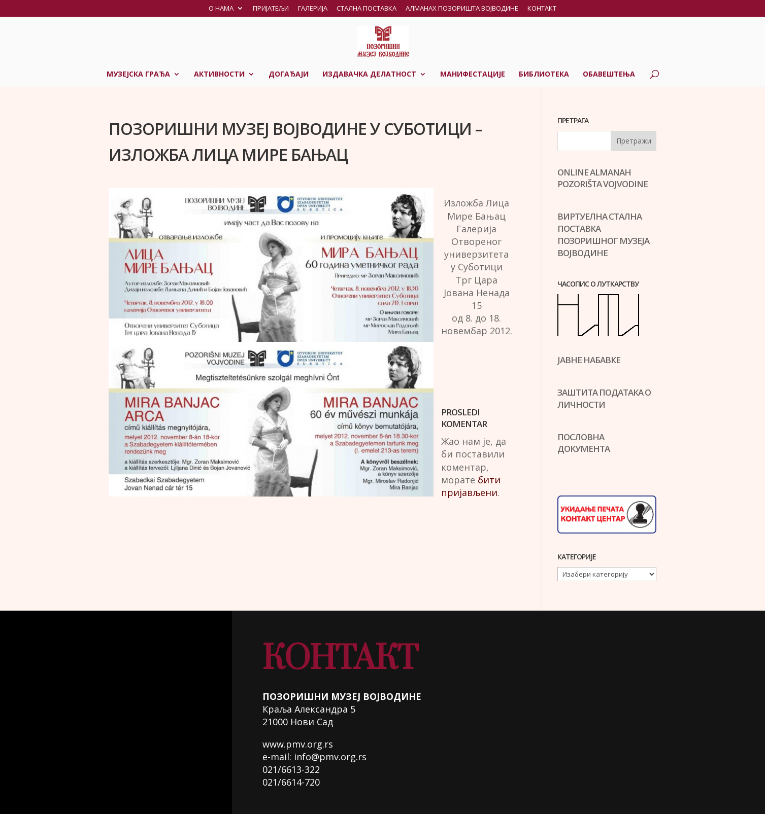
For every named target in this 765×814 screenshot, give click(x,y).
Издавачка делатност (369, 74)
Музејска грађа (138, 74)
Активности (219, 74)
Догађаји (289, 74)
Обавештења (609, 74)
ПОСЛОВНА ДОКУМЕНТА (583, 443)
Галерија (312, 9)
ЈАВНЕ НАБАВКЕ (588, 360)
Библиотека (544, 74)
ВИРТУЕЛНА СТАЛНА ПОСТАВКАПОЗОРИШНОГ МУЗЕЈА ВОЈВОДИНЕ (603, 234)
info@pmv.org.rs (330, 757)
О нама (221, 9)
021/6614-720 (291, 782)
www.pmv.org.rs (297, 744)
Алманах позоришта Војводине (462, 9)
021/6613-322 (291, 769)
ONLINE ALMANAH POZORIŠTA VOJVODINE (602, 178)
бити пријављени (471, 486)
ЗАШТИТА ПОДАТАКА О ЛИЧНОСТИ (604, 398)
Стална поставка (366, 9)
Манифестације (472, 74)
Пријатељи (271, 9)
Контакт (541, 9)
